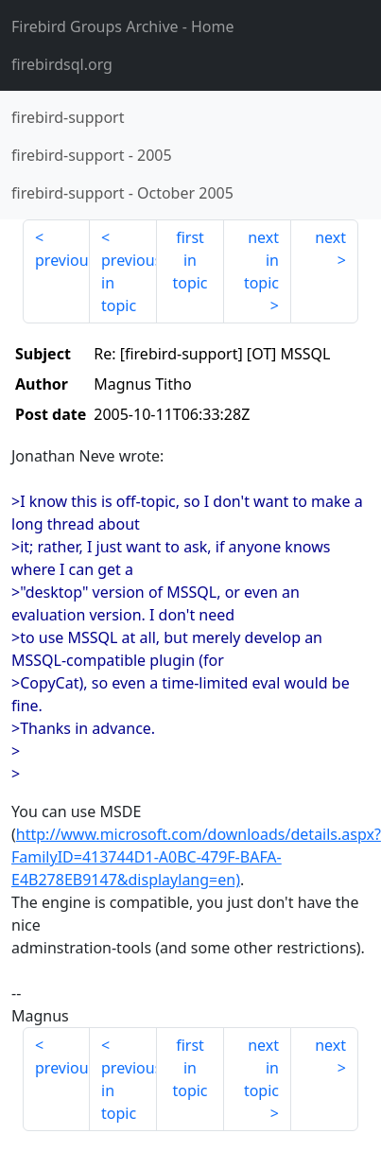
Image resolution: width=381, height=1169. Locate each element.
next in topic (261, 260)
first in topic (189, 260)
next (330, 237)
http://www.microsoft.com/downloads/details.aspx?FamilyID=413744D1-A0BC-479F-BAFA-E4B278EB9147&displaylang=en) (196, 857)
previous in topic (129, 283)
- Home (122, 26)
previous (62, 260)
